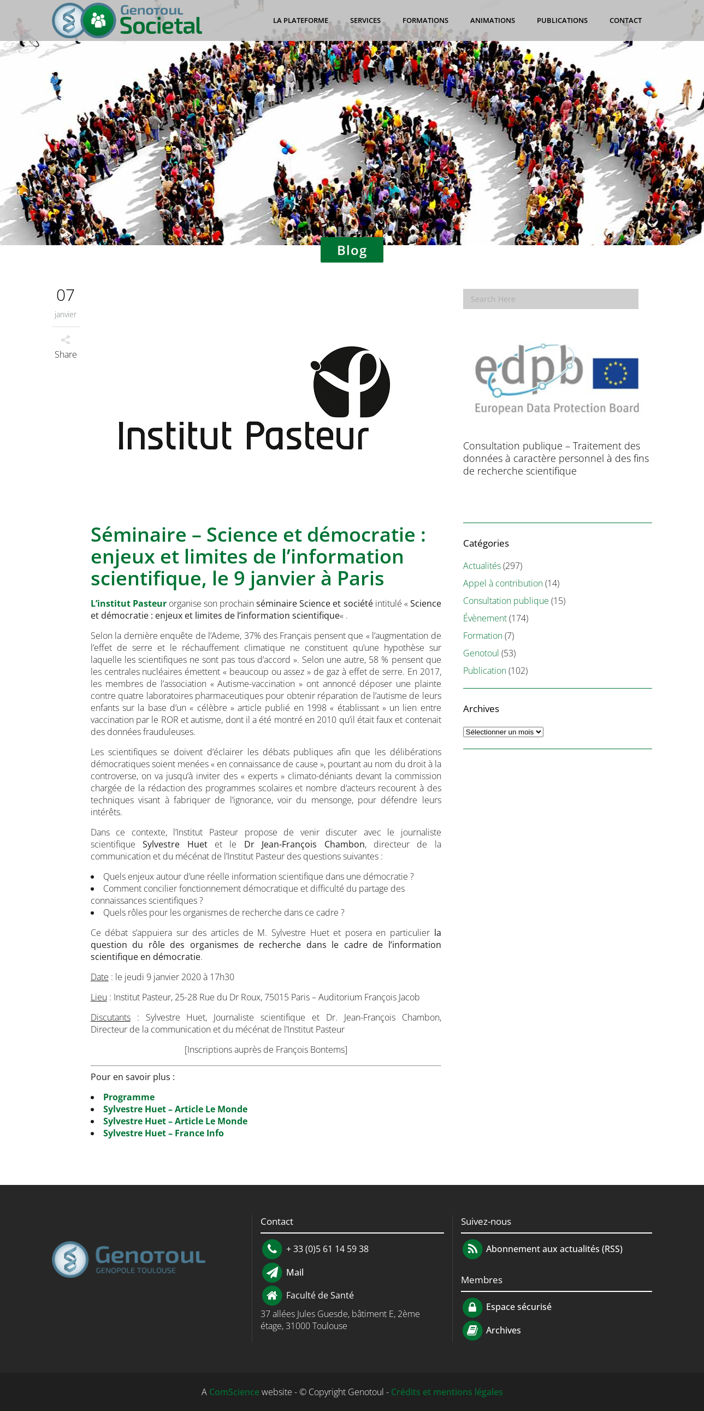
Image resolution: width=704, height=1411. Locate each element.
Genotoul (481, 653)
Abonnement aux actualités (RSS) (542, 1249)
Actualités (482, 566)
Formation (482, 636)
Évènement (485, 618)
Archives (502, 1330)
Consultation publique (506, 601)
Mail (294, 1272)
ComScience (234, 1392)
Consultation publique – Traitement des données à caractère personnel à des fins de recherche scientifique (556, 458)
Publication (484, 671)
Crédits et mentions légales (447, 1392)
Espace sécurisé (506, 1307)
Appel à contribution (503, 583)
